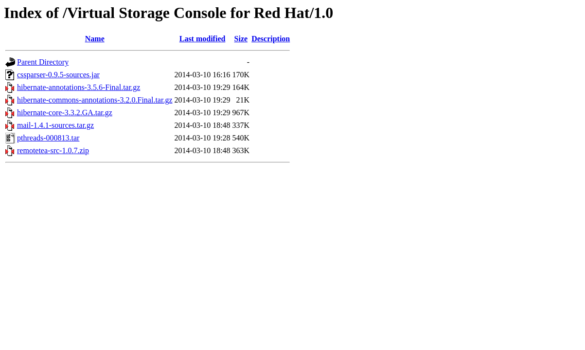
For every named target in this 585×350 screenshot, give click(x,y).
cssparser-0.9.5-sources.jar (58, 74)
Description (270, 39)
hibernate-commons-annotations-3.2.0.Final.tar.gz (94, 100)
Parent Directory (43, 62)
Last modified (202, 39)
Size (241, 39)
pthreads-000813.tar (48, 138)
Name (95, 39)
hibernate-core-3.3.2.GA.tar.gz (64, 112)
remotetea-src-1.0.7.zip (53, 150)
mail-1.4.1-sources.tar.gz (55, 125)
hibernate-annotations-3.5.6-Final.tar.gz (78, 87)
